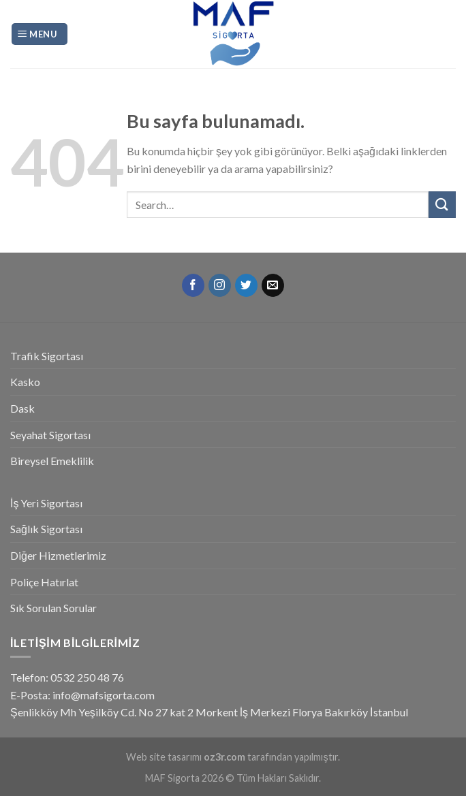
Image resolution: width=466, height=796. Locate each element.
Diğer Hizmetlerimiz (58, 555)
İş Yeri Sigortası (46, 502)
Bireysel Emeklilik (52, 460)
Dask (22, 408)
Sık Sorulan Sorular (53, 607)
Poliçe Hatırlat (44, 581)
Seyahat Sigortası (50, 434)
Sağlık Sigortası (46, 528)
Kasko (25, 381)
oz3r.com (224, 757)
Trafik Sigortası (46, 355)
